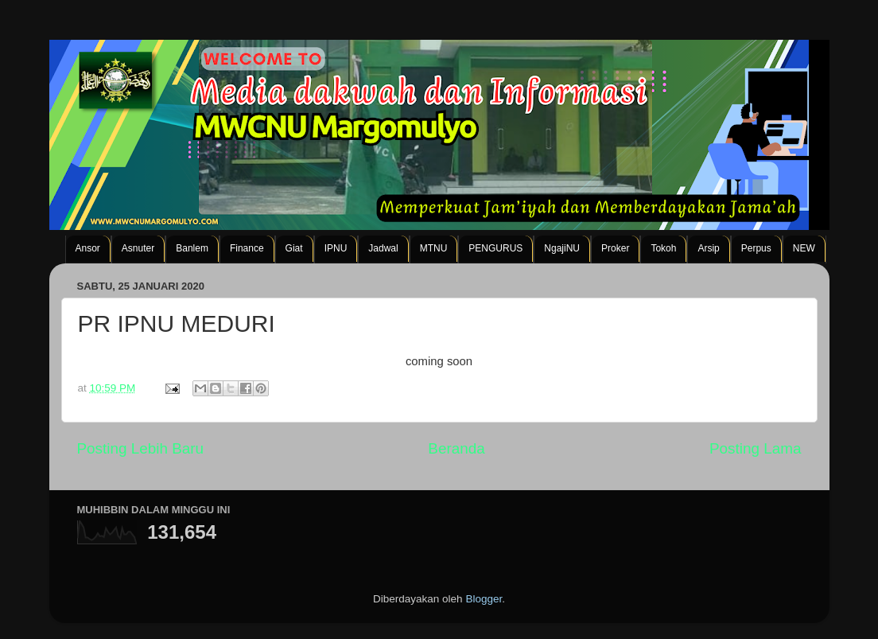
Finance (247, 248)
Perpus (756, 248)
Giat (294, 248)
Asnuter (138, 248)
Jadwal (383, 248)
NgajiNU (562, 248)
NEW (804, 248)
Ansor (88, 248)
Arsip (708, 248)
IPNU (336, 248)
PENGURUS (495, 248)
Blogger (483, 599)
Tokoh (663, 248)
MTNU (434, 248)
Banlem (192, 248)
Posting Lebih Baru (140, 448)
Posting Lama (755, 448)
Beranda (456, 448)
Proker (615, 248)
